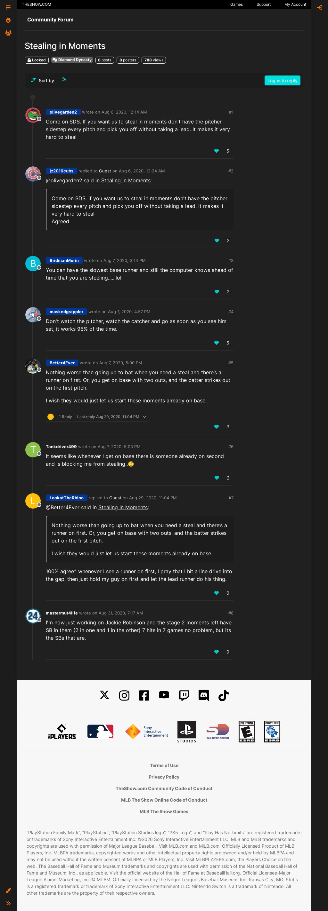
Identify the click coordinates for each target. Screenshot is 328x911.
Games (236, 4)
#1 (231, 112)
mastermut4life (62, 612)
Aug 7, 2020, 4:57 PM (129, 311)
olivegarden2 (63, 112)
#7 (231, 497)
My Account (295, 4)
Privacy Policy (164, 777)
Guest (105, 170)
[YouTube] (164, 695)
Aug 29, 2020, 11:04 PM (153, 497)
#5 (231, 362)
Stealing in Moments (126, 180)
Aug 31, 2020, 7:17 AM (121, 612)
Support (264, 4)
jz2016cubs (61, 170)
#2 (231, 170)
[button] (8, 890)
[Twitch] (184, 695)
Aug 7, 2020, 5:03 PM (119, 446)
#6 (231, 446)
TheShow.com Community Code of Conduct (164, 788)
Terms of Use (164, 765)
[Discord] (204, 695)
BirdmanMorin (64, 260)
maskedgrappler (66, 311)
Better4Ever (62, 362)
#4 (231, 311)
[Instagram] (124, 695)
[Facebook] (144, 695)
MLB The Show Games (164, 811)
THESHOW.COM (36, 4)
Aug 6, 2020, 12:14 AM (124, 112)
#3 (231, 260)
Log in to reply (282, 80)
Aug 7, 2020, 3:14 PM (124, 260)
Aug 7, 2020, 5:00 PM (120, 362)
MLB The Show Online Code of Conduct (164, 800)
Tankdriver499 (61, 446)
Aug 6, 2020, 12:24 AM (142, 170)
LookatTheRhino (67, 497)
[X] (104, 695)
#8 (231, 612)
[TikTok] (223, 695)
